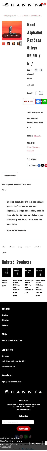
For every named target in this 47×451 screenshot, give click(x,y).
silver (4, 247)
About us (5, 315)
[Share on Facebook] (38, 165)
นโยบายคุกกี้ (6, 446)
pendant (5, 252)
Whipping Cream (10, 16)
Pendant (25, 16)
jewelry (20, 247)
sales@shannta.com (8, 366)
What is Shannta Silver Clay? (12, 340)
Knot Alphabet (33, 147)
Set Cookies (36, 443)
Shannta (37, 136)
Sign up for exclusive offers (11, 381)
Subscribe (23, 429)
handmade (28, 247)
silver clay (12, 247)
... (19, 16)
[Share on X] (42, 165)
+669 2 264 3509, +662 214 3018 (13, 361)
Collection (5, 320)
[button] (37, 5)
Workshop (5, 325)
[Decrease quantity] (36, 93)
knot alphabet (38, 247)
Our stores (5, 356)
